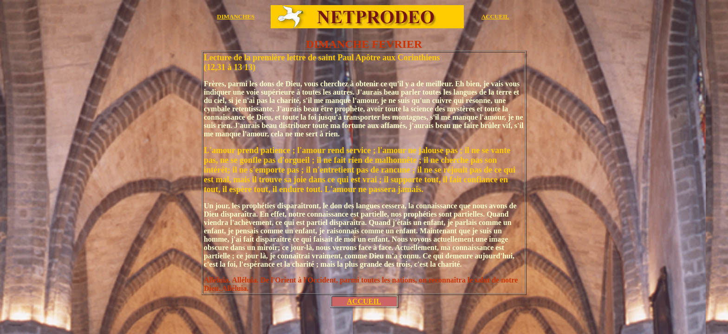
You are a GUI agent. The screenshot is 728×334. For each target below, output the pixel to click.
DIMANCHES (235, 16)
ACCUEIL (495, 16)
